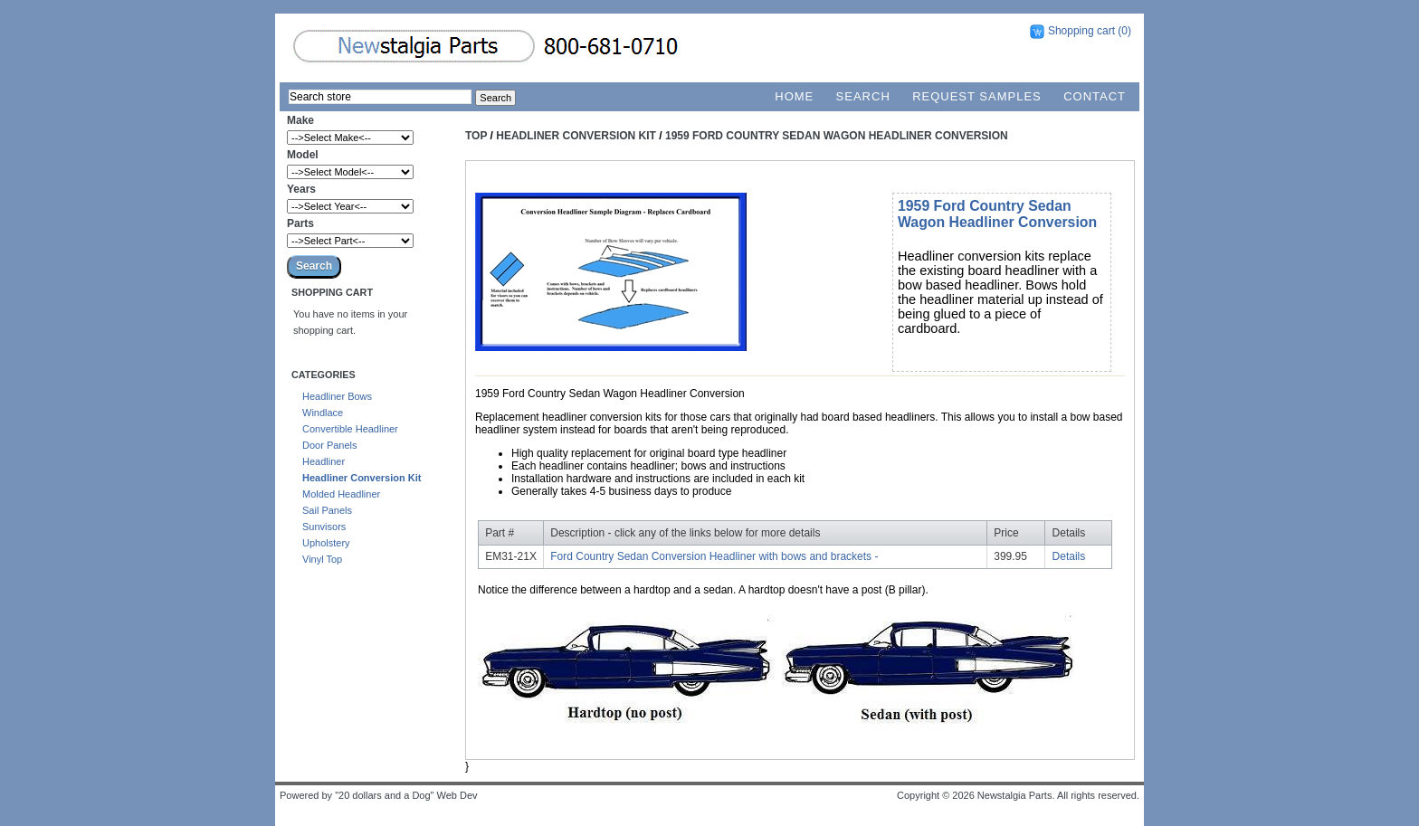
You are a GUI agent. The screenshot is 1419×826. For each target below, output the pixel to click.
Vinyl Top (322, 559)
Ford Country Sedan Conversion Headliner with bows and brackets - (714, 556)
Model (303, 154)
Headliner (323, 461)
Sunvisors (324, 526)
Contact (1094, 96)
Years (301, 189)
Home (794, 96)
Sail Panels (327, 510)
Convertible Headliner (350, 428)
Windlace (322, 412)
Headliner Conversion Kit (361, 477)
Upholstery (326, 542)
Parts (300, 223)
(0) (1124, 30)
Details (1069, 556)
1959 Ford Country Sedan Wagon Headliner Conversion (836, 135)
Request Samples (977, 96)
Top (476, 135)
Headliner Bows (337, 396)
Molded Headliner (341, 494)
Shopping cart (1081, 30)
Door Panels (329, 445)
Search (863, 96)
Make (300, 120)
